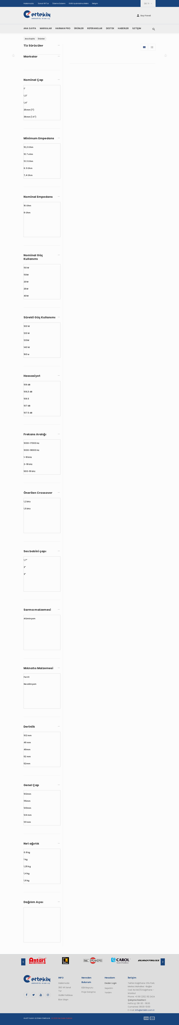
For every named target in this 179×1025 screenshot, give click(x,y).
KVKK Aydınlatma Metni (79, 3)
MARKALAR (46, 28)
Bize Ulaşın (63, 999)
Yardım (108, 992)
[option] (37, 962)
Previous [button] (23, 961)
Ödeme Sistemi (58, 3)
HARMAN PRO (62, 28)
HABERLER (123, 28)
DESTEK (110, 28)
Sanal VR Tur (43, 3)
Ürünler (41, 39)
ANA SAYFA (30, 28)
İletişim (95, 3)
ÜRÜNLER (79, 28)
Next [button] (163, 961)
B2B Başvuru (87, 987)
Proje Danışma (89, 992)
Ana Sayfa (30, 39)
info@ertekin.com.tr (145, 1010)
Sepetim (109, 988)
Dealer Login (111, 983)
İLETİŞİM (136, 28)
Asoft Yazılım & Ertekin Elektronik (37, 1018)
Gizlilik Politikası (65, 995)
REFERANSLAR (94, 28)
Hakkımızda (29, 3)
